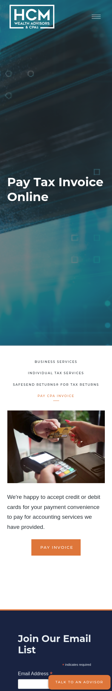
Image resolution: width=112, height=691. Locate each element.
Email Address (35, 674)
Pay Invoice (56, 547)
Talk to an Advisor (79, 682)
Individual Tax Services (56, 373)
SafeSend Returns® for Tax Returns (56, 385)
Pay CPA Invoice (56, 396)
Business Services (56, 362)
